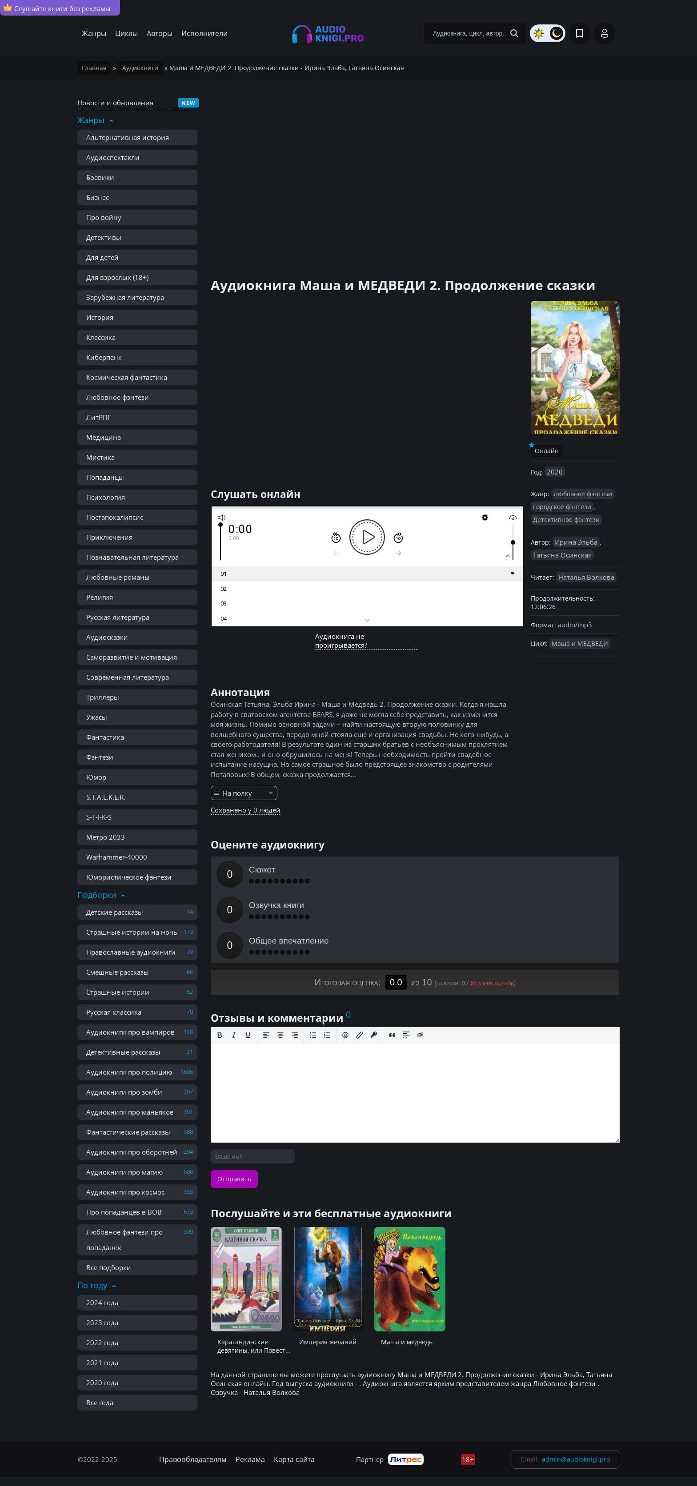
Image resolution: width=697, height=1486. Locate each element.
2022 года (102, 1342)
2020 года (102, 1382)
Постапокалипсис (114, 517)
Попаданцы (105, 477)
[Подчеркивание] (248, 964)
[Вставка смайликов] (345, 964)
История (99, 317)
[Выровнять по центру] (280, 964)
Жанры (94, 33)
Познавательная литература (132, 557)
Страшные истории (117, 992)
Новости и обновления (115, 102)
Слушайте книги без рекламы (57, 8)
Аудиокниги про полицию (129, 1072)
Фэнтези (99, 757)
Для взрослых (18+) (117, 277)
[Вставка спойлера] (406, 964)
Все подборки (108, 1267)
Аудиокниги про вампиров (130, 1032)
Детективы (103, 237)
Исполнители (204, 33)
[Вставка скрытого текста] (420, 964)
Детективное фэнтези (566, 519)
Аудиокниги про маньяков (130, 1112)
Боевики (100, 177)
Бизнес (97, 197)
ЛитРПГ (98, 417)
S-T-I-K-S (99, 817)
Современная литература (127, 677)
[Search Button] (514, 33)
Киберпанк (104, 357)
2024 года (102, 1302)
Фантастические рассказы (128, 1131)
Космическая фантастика (126, 377)
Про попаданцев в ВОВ (124, 1211)
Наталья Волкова (586, 577)
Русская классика (113, 1012)
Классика (101, 337)
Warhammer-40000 (116, 857)
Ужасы (96, 717)
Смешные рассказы (117, 972)
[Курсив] (234, 964)
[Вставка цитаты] (392, 964)
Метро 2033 (105, 837)
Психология (105, 497)
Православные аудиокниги (131, 952)
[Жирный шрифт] (219, 964)
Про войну (103, 217)
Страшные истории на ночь (131, 932)
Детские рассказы (114, 912)
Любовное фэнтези (117, 397)
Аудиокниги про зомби (124, 1092)
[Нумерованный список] (327, 964)
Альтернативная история (127, 137)
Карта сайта (294, 1459)
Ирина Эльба (576, 542)
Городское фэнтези (562, 506)
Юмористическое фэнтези (129, 876)
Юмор (96, 777)
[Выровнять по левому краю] (266, 964)
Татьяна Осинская (562, 554)
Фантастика (105, 737)
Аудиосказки (107, 637)
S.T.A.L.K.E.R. (105, 797)
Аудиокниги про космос (125, 1191)
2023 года (102, 1322)
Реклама (250, 1459)
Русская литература (117, 617)
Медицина (103, 437)
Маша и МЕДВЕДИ (580, 643)
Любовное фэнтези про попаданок (124, 1239)
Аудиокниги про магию (124, 1171)
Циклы (126, 33)
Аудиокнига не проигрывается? (341, 640)
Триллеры (102, 697)
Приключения (109, 537)
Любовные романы (118, 577)
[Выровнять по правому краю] (294, 964)
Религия (99, 597)
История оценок (492, 912)
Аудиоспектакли (113, 157)
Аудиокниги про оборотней (131, 1151)
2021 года (102, 1362)
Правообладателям (193, 1459)
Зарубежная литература (125, 297)
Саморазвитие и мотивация (131, 657)
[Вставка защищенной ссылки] (374, 964)
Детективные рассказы (123, 1052)
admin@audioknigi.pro (576, 1459)
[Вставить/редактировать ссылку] (359, 964)
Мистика (100, 457)
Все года (99, 1402)
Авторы (159, 33)
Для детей (102, 257)
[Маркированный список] (313, 964)
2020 (555, 471)
